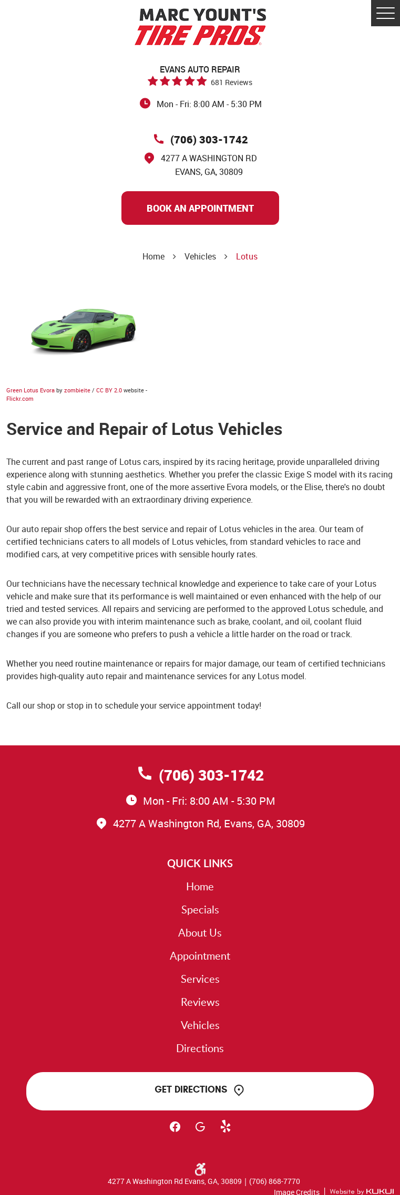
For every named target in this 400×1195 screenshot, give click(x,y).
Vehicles (200, 256)
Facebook (175, 1131)
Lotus (247, 256)
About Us (200, 932)
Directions (200, 1048)
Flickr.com (20, 398)
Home (153, 256)
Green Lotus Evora (30, 390)
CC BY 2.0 (109, 390)
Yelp (225, 1131)
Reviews (200, 1001)
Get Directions (191, 1089)
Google (200, 1131)
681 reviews (231, 82)
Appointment (200, 955)
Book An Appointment (200, 208)
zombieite (77, 390)
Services (200, 978)
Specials (200, 909)
